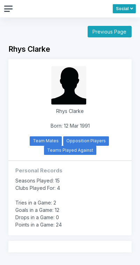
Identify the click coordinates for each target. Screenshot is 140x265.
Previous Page (109, 32)
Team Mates (46, 140)
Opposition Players (86, 140)
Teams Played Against (70, 150)
